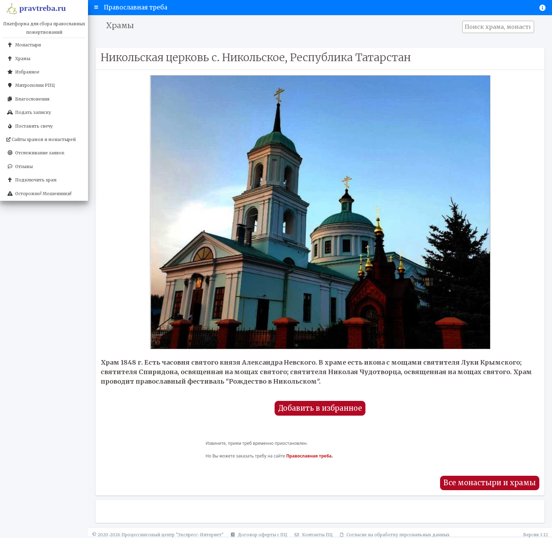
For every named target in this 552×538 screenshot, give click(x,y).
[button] (96, 7)
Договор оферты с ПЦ (258, 534)
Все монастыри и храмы (490, 482)
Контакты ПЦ (313, 534)
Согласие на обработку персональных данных (394, 534)
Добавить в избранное (320, 408)
